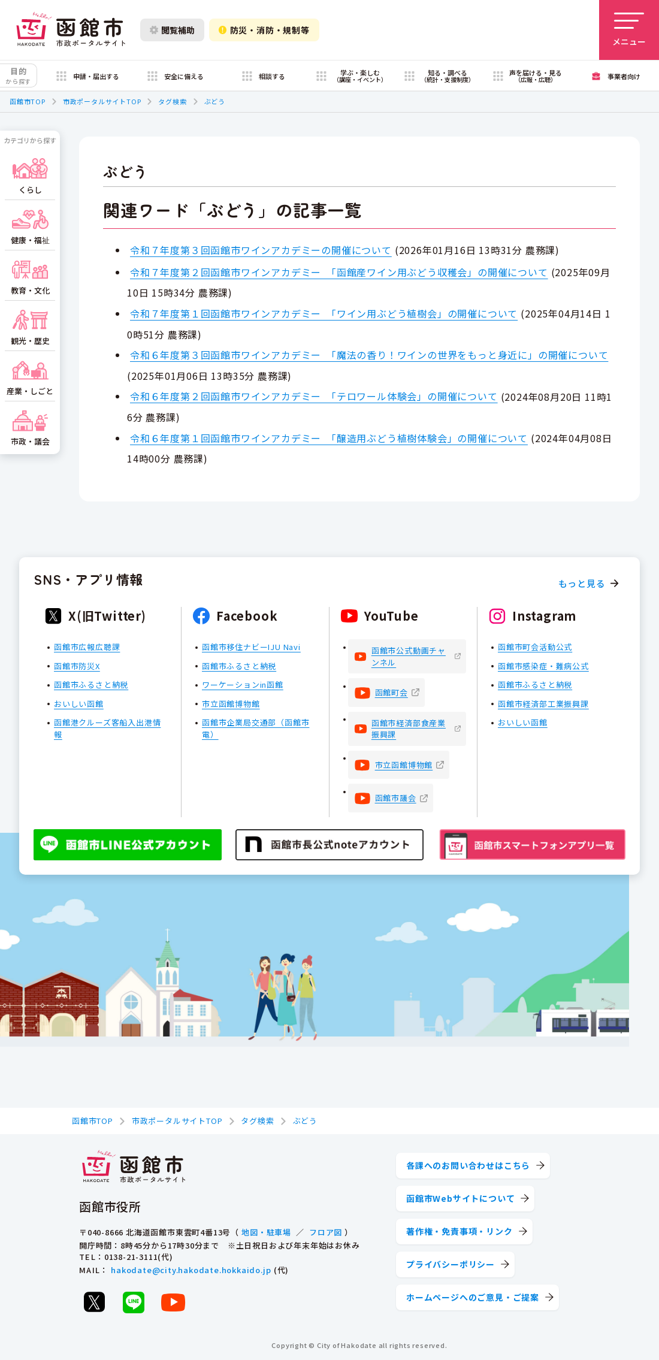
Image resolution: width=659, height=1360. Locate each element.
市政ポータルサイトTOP (102, 101)
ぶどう (214, 101)
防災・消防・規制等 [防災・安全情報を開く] (264, 30)
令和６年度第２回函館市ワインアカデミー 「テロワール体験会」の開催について (314, 396)
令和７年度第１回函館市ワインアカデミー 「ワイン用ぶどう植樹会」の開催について (324, 313)
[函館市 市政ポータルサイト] (70, 30)
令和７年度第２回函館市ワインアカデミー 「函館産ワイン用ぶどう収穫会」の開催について (339, 272)
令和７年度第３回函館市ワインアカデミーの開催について (261, 250)
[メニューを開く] (629, 30)
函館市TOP (28, 101)
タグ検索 (172, 101)
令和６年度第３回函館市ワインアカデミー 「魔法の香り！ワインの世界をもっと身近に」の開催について (369, 354)
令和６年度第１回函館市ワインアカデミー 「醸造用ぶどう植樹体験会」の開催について (329, 438)
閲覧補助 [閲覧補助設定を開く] (172, 30)
